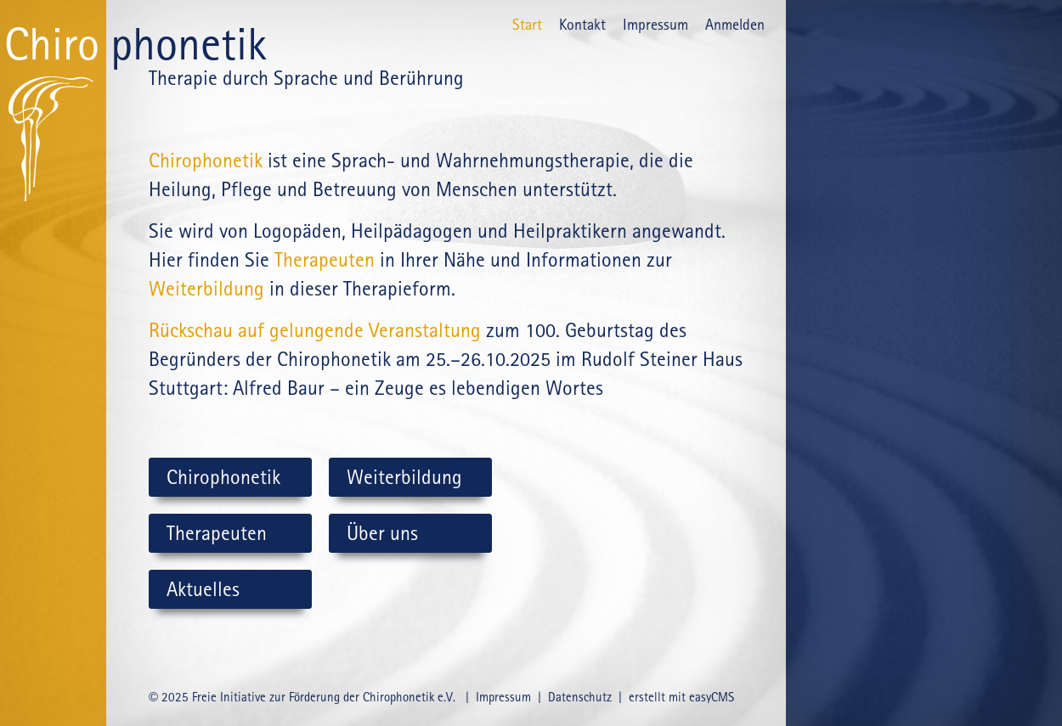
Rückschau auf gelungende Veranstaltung (315, 330)
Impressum (655, 24)
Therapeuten (324, 260)
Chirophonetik (206, 160)
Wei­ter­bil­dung (206, 289)
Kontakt (582, 24)
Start (527, 24)
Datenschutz (580, 697)
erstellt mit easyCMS (683, 697)
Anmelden (735, 24)
